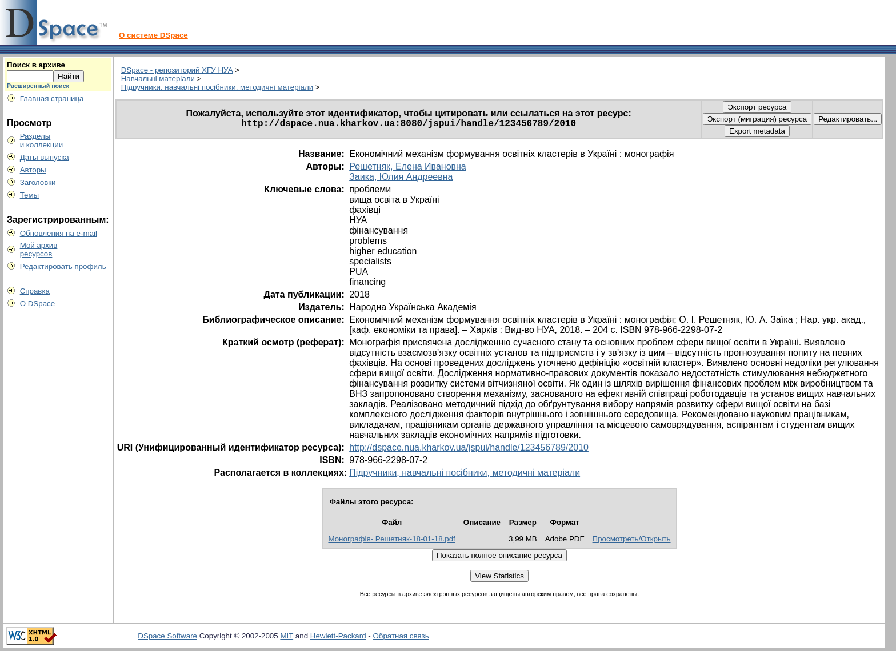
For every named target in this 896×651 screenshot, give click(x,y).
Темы (29, 195)
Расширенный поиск (38, 85)
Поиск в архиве (36, 65)
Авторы (33, 170)
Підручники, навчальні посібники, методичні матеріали (217, 87)
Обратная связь (401, 636)
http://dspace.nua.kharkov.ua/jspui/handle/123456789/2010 (469, 447)
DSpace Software (167, 636)
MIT (286, 636)
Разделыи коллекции (41, 140)
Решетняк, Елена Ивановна (407, 166)
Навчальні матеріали (158, 78)
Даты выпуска (44, 157)
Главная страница (52, 98)
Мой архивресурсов (39, 249)
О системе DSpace (153, 35)
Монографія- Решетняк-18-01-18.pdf (391, 539)
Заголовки (38, 182)
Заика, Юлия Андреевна (401, 177)
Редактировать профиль (63, 266)
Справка (35, 291)
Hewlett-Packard (338, 636)
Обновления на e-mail (58, 233)
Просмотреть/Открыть (632, 539)
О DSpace (37, 303)
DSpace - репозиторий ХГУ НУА (177, 70)
